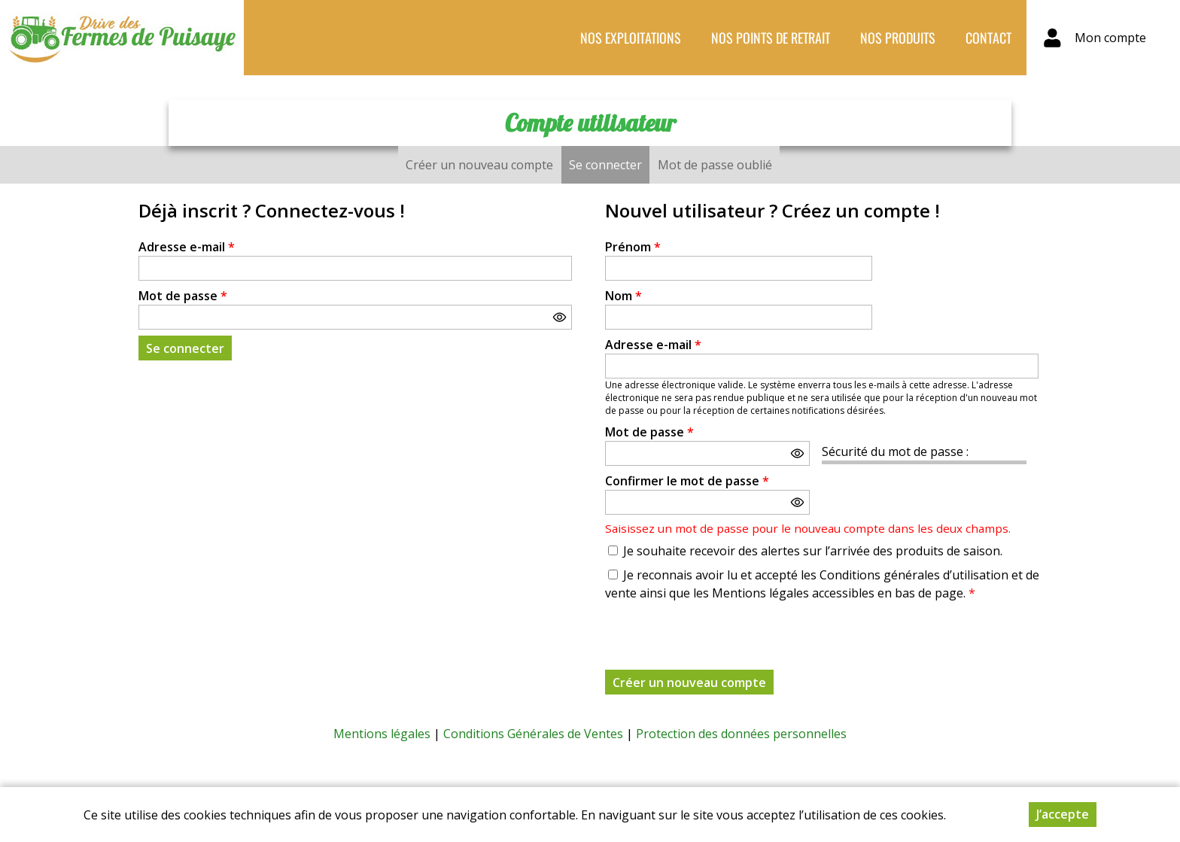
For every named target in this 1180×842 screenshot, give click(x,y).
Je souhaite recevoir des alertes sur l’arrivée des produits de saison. (812, 551)
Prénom (633, 247)
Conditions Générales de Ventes (533, 733)
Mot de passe (182, 295)
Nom (623, 295)
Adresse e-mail (186, 247)
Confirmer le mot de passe (687, 481)
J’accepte (1062, 814)
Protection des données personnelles (741, 733)
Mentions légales (381, 733)
